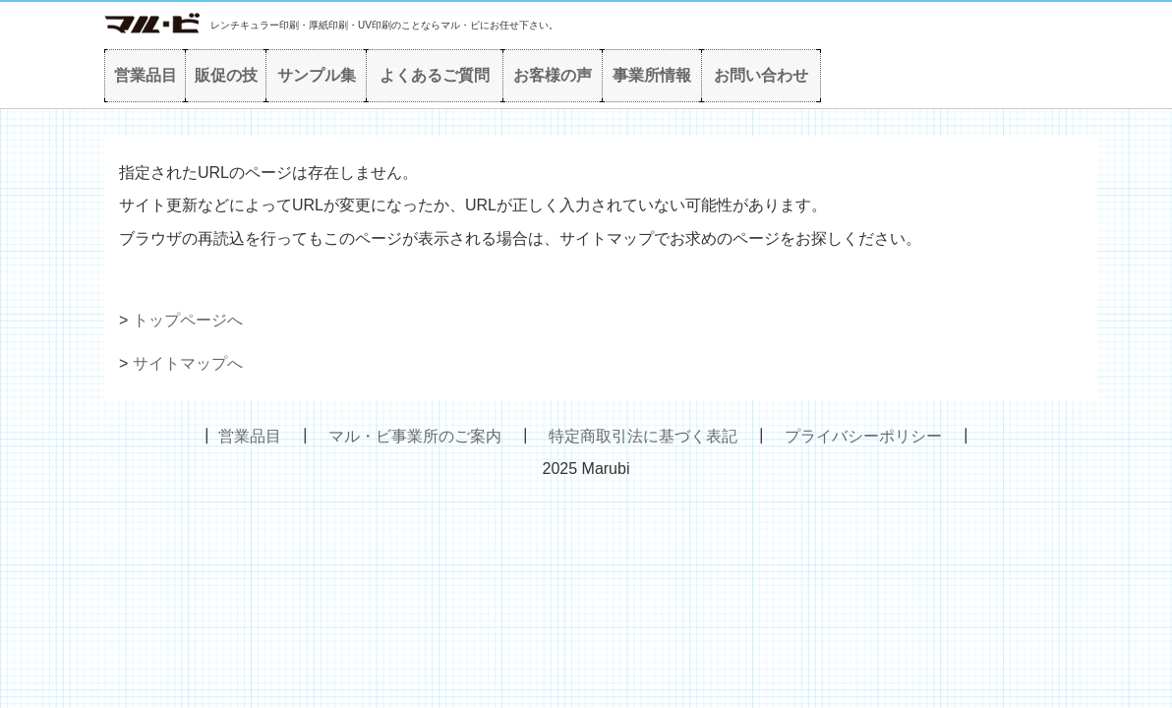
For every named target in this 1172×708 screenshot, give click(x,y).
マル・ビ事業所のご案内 (414, 436)
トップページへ (188, 320)
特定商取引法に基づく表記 (643, 436)
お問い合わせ (761, 75)
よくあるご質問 (435, 75)
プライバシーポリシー (863, 436)
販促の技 (226, 75)
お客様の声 (552, 75)
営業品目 (145, 75)
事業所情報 (652, 75)
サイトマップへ (188, 363)
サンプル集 (316, 75)
